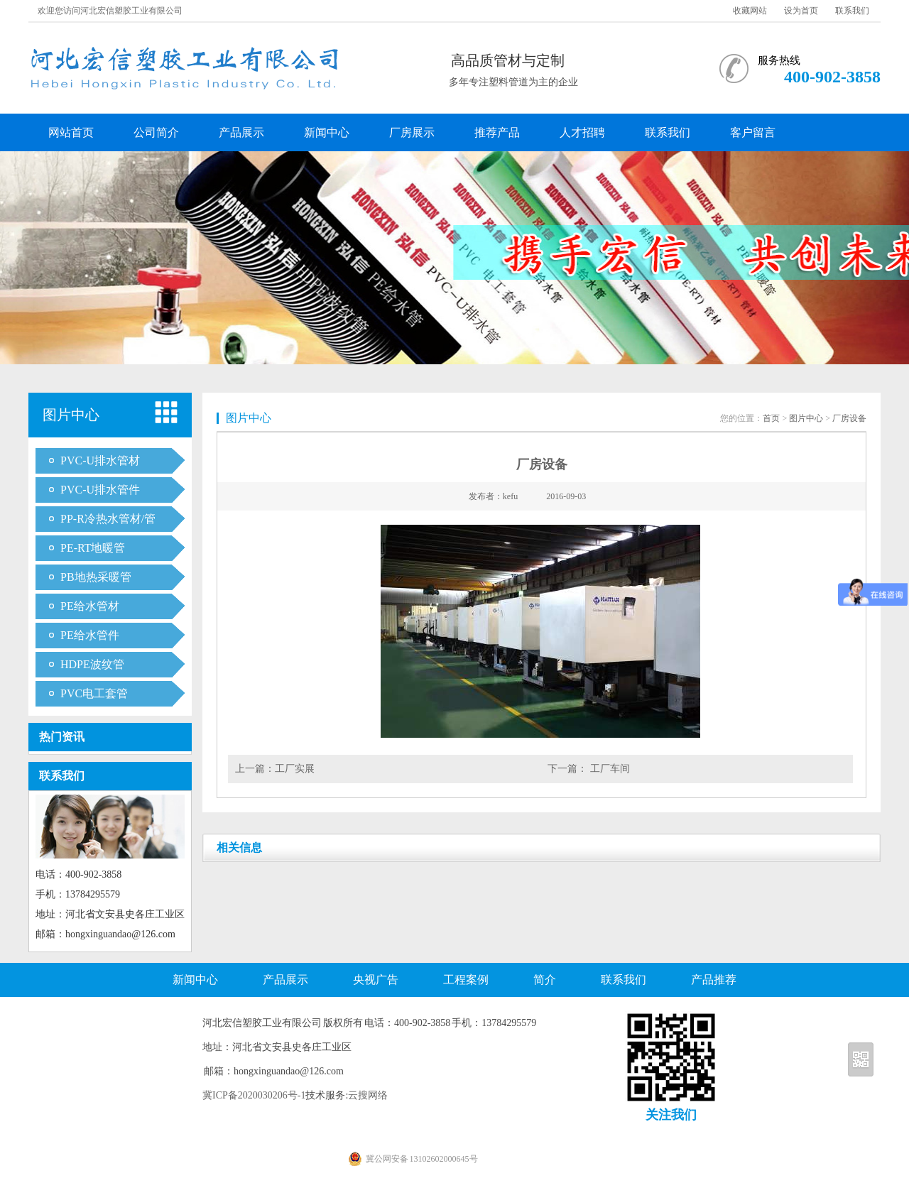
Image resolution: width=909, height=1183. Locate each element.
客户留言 (752, 132)
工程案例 (466, 980)
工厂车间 (608, 768)
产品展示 (241, 132)
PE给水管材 (89, 606)
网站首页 (71, 132)
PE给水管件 (89, 635)
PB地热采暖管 (95, 577)
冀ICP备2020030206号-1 (253, 1095)
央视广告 (375, 980)
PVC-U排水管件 (100, 490)
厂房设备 (849, 418)
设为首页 (801, 11)
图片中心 (806, 418)
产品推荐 (713, 980)
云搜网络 (368, 1095)
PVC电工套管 (94, 693)
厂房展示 (412, 132)
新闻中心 (326, 132)
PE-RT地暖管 (92, 548)
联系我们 (852, 11)
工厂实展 (295, 768)
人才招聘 (582, 132)
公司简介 (156, 132)
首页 (771, 418)
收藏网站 (750, 11)
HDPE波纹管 (92, 664)
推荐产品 (497, 132)
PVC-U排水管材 (100, 460)
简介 (544, 980)
